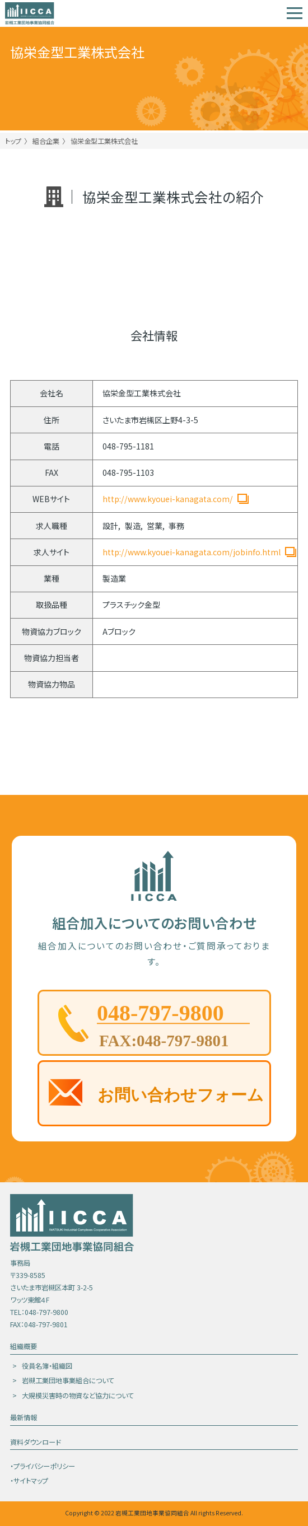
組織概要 (23, 1346)
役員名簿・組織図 (47, 1366)
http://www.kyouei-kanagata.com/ (167, 498)
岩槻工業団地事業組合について (68, 1380)
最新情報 (23, 1417)
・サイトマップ (29, 1481)
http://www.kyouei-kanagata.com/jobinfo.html (191, 552)
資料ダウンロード (35, 1442)
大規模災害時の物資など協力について (78, 1396)
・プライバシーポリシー (42, 1466)
